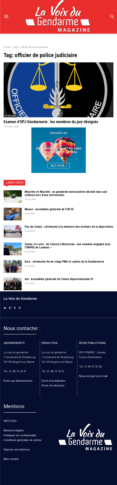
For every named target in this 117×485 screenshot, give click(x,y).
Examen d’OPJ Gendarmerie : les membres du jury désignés (51, 121)
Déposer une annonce (17, 449)
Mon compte (11, 459)
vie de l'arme (10, 115)
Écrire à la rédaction (54, 380)
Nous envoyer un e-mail (93, 376)
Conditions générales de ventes (23, 440)
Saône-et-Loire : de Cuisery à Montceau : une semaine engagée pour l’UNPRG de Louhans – (68, 245)
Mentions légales (14, 430)
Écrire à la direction (53, 385)
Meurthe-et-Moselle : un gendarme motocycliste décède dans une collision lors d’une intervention (66, 193)
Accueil (7, 47)
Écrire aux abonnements (19, 380)
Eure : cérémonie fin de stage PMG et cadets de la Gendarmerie (64, 261)
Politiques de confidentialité (20, 435)
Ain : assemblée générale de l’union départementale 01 (59, 279)
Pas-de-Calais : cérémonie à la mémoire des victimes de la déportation (69, 226)
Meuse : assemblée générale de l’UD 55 (49, 209)
